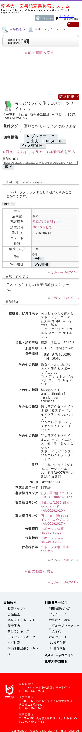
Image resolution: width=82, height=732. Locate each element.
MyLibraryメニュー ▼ (46, 29)
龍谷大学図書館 (56, 661)
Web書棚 (41, 264)
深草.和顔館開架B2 (46, 222)
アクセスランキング (21, 637)
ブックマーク (58, 614)
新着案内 (14, 625)
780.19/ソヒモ (42, 227)
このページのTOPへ (65, 272)
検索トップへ (17, 608)
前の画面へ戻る (41, 53)
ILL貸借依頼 (57, 648)
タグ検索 (14, 642)
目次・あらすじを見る (24, 152)
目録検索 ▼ (14, 29)
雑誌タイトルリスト (21, 620)
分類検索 (14, 614)
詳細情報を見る (62, 152)
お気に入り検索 (59, 620)
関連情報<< (69, 96)
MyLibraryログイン (59, 655)
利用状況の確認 (59, 608)
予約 (38, 259)
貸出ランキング (18, 631)
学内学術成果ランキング (23, 651)
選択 (8, 166)
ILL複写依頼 (57, 642)
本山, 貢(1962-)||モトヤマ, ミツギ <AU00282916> (57, 506)
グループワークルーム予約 (66, 628)
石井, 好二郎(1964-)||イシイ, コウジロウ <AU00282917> (57, 519)
